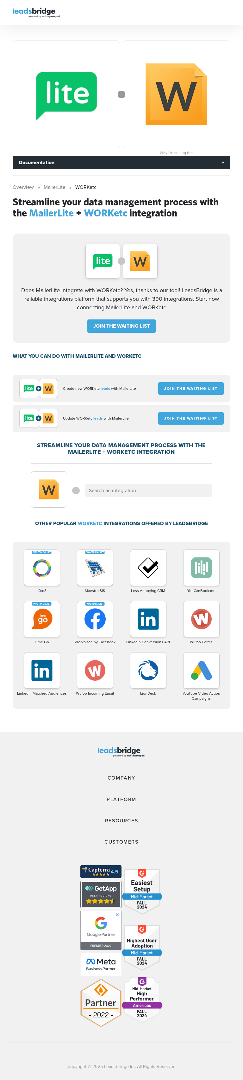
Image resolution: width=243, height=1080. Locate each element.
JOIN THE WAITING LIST (121, 326)
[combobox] (148, 490)
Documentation (36, 162)
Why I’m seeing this (176, 153)
